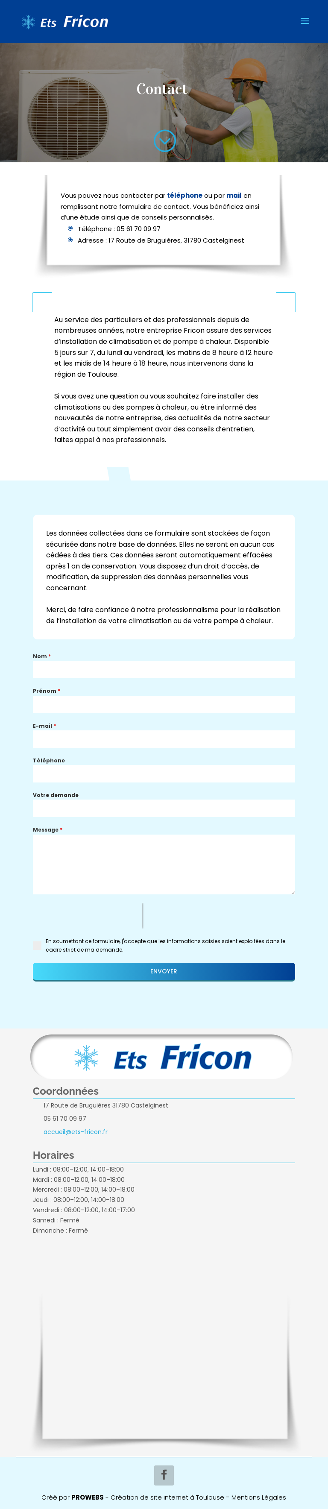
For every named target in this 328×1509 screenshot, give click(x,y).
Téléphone (49, 760)
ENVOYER (163, 971)
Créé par (72, 1497)
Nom (42, 656)
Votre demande (56, 795)
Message (47, 829)
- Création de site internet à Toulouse (164, 1497)
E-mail (44, 726)
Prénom (46, 690)
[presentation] (87, 916)
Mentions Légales (258, 1497)
